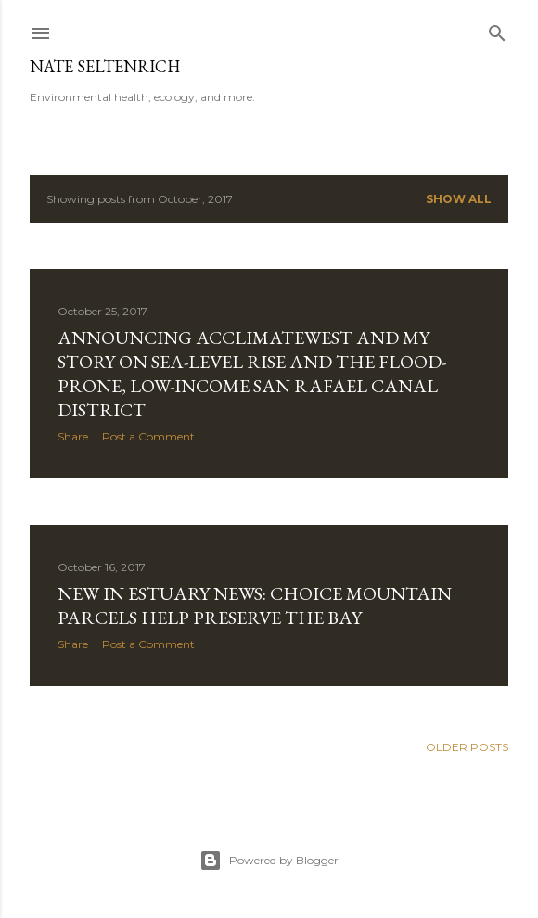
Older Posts (467, 747)
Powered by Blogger (269, 860)
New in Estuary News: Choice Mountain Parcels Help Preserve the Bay (255, 605)
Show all (459, 199)
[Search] (497, 29)
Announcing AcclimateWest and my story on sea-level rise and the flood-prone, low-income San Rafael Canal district (252, 373)
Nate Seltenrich (105, 66)
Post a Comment (148, 436)
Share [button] (73, 436)
